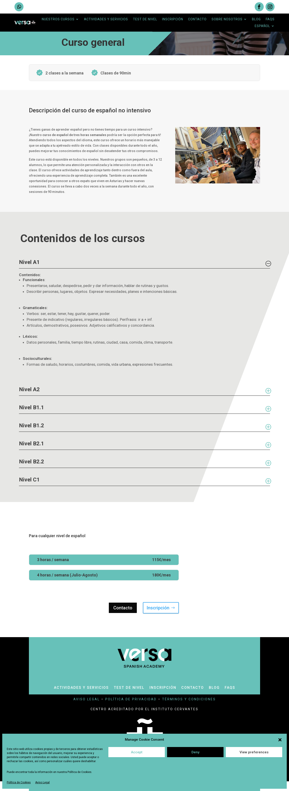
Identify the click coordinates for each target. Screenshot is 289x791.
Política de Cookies (19, 782)
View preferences (254, 752)
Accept (136, 752)
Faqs (270, 19)
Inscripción (172, 19)
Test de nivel (145, 19)
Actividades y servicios (106, 19)
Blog (256, 19)
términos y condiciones (189, 699)
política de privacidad (131, 699)
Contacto (197, 19)
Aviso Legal (42, 782)
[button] (280, 740)
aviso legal (86, 699)
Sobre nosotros (227, 19)
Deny (195, 752)
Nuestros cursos (58, 19)
